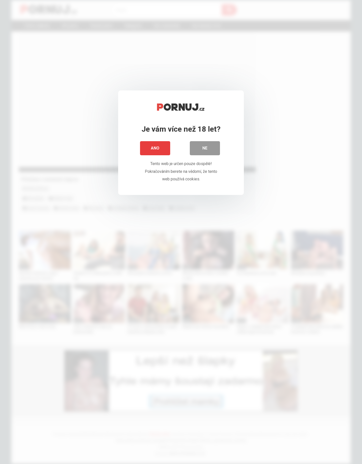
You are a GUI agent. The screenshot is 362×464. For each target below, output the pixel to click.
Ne (204, 148)
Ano (155, 148)
